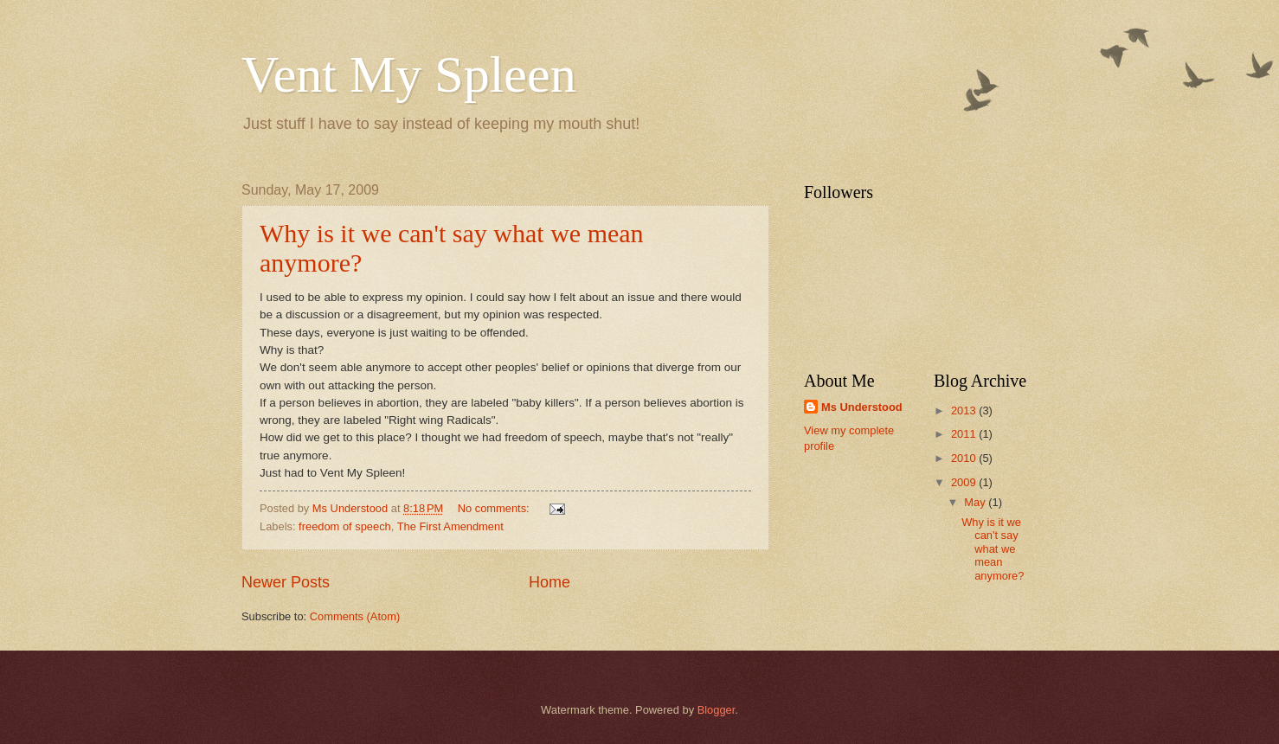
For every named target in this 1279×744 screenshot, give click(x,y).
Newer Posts (285, 582)
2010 (965, 458)
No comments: (495, 508)
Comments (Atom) (355, 616)
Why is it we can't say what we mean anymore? (992, 549)
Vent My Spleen (408, 74)
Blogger (716, 709)
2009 (965, 482)
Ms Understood (862, 407)
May (976, 502)
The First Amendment (450, 526)
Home (549, 582)
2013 (965, 410)
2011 (965, 433)
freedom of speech (345, 526)
